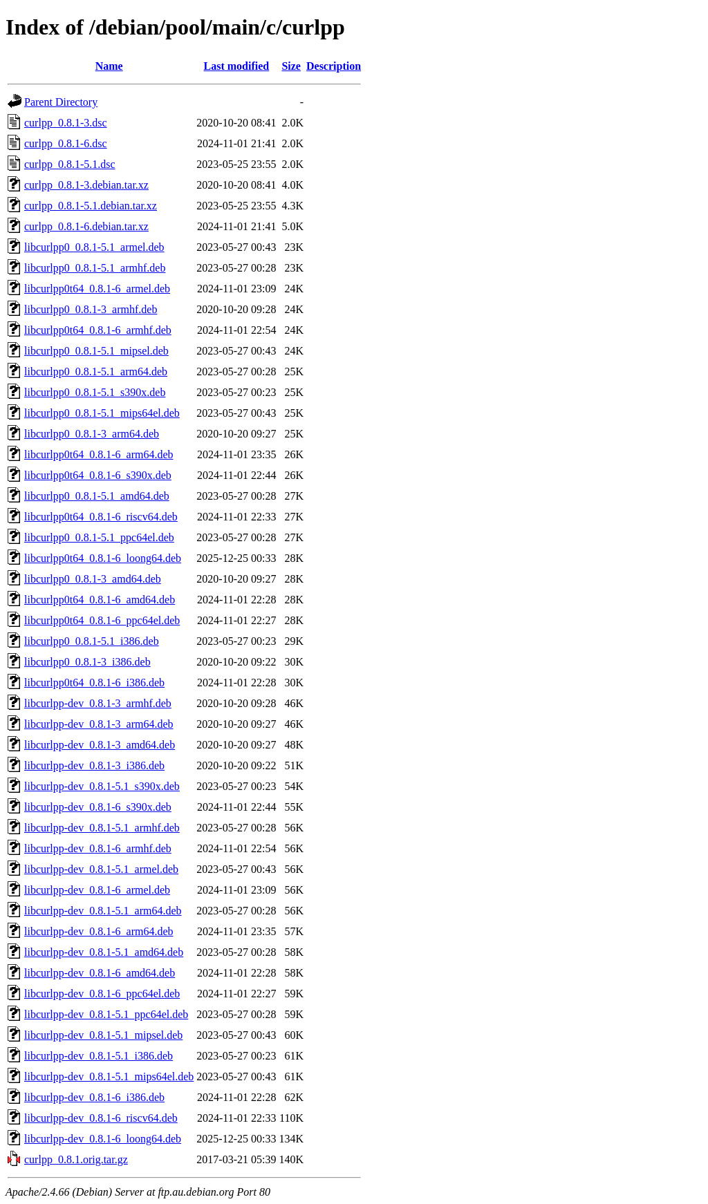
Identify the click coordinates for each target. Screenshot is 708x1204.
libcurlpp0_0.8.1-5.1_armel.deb (94, 247)
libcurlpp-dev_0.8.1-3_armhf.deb (97, 703)
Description (333, 66)
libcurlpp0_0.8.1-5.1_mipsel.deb (96, 351)
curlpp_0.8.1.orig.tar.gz (76, 1159)
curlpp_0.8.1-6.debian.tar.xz (86, 226)
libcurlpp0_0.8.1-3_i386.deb (87, 662)
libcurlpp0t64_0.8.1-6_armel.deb (97, 288)
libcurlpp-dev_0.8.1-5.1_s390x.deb (102, 786)
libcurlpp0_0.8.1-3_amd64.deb (92, 579)
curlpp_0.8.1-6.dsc (65, 143)
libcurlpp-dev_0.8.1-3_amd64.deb (99, 745)
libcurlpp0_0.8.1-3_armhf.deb (90, 309)
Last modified (237, 66)
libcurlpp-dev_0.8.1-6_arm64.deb (99, 931)
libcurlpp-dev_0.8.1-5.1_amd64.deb (103, 952)
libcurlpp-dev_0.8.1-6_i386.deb (94, 1097)
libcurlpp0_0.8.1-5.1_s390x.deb (94, 392)
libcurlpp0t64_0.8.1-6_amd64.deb (99, 599)
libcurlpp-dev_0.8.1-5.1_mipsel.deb (103, 1035)
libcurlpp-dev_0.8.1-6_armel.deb (97, 890)
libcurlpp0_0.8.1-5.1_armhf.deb (94, 268)
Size (291, 66)
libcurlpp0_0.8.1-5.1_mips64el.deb (102, 413)
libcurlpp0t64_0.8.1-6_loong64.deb (102, 558)
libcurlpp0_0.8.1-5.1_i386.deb (91, 641)
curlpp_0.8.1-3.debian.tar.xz (86, 185)
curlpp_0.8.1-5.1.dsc (69, 164)
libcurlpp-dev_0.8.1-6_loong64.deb (102, 1139)
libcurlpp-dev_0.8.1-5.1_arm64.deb (103, 910)
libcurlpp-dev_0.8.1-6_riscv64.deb (101, 1118)
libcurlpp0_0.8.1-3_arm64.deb (91, 434)
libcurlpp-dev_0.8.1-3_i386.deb (94, 765)
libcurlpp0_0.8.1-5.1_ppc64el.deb (99, 537)
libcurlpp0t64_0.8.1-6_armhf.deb (97, 330)
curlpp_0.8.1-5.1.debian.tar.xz (90, 205)
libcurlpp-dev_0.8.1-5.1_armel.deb (101, 869)
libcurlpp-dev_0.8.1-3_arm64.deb (99, 724)
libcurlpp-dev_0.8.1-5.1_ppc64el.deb (106, 1014)
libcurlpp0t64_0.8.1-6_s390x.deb (97, 475)
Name (109, 66)
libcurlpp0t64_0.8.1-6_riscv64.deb (101, 517)
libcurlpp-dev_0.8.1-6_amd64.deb (99, 973)
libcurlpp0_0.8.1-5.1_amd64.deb (96, 496)
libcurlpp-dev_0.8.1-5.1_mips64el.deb (109, 1076)
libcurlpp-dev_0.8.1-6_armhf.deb (97, 848)
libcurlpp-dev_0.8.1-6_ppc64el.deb (102, 993)
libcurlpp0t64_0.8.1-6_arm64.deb (99, 454)
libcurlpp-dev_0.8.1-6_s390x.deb (97, 807)
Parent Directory (60, 102)
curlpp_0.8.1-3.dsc (65, 123)
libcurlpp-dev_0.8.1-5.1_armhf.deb (102, 828)
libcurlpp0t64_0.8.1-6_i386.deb (94, 682)
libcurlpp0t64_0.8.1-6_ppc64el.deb (102, 620)
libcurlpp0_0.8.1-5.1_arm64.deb (95, 371)
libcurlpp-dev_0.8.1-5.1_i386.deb (98, 1056)
